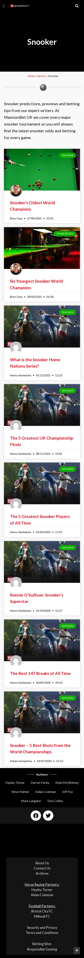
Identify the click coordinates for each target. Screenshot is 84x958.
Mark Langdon (31, 801)
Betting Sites (42, 944)
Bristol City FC (42, 911)
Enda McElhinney (67, 782)
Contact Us (42, 868)
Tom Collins (55, 801)
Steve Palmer (20, 791)
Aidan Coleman (45, 791)
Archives (42, 873)
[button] (3, 6)
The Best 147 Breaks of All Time (40, 673)
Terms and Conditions (42, 933)
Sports (41, 76)
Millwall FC (42, 916)
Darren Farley (40, 782)
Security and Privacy (42, 927)
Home (31, 76)
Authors (42, 774)
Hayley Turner (15, 782)
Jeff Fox (67, 791)
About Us (42, 863)
